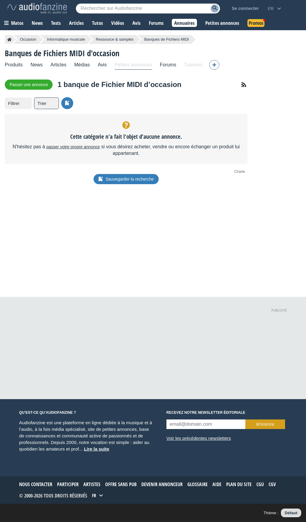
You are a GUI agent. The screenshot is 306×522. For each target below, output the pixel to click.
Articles (59, 64)
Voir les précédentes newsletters (198, 438)
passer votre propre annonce (73, 146)
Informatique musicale (66, 39)
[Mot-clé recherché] (148, 8)
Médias (82, 64)
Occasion (28, 39)
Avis (102, 64)
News (36, 64)
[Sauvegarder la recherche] (67, 103)
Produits (14, 64)
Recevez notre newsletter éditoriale (205, 412)
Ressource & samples (114, 39)
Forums (168, 64)
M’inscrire (265, 424)
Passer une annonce (29, 84)
